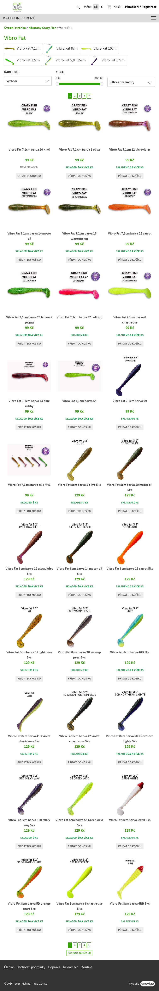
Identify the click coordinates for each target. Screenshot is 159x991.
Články (8, 967)
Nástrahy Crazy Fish (42, 28)
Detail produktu (29, 176)
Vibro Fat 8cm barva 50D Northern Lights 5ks (129, 738)
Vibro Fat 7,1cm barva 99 (130, 401)
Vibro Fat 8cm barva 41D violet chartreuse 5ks (29, 738)
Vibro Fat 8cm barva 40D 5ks (129, 652)
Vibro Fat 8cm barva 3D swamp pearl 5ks (79, 654)
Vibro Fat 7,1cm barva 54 (79, 401)
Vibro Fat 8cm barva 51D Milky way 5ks (29, 822)
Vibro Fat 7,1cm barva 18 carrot (130, 233)
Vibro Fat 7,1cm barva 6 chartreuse (129, 319)
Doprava (54, 967)
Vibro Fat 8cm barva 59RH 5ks (130, 820)
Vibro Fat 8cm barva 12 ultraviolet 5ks (29, 571)
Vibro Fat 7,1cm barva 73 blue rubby (29, 403)
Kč (96, 7)
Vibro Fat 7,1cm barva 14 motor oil (29, 236)
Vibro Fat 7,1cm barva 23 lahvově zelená (29, 319)
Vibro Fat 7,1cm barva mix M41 (29, 485)
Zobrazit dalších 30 (79, 953)
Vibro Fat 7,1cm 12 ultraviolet (129, 150)
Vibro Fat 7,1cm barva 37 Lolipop (79, 317)
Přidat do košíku (79, 176)
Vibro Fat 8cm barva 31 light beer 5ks (29, 654)
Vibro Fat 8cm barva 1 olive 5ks (79, 485)
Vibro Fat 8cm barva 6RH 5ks (130, 903)
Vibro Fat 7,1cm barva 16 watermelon (79, 236)
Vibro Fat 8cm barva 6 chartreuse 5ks (79, 906)
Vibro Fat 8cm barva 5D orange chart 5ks (29, 906)
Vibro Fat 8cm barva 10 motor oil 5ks (129, 487)
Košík (114, 7)
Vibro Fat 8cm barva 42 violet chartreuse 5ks (79, 738)
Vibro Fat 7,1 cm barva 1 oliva (79, 150)
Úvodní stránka (15, 28)
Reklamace (70, 967)
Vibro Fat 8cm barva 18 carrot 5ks (130, 569)
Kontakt (86, 967)
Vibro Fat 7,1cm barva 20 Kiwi (29, 150)
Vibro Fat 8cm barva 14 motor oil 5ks (79, 571)
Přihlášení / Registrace (141, 7)
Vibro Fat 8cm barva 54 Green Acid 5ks (79, 822)
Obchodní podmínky (31, 967)
